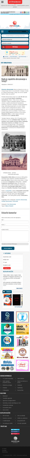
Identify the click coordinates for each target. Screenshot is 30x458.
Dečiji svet (6, 259)
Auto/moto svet (7, 256)
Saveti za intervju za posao (22, 381)
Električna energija (7, 385)
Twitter (14, 429)
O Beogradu (6, 390)
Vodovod (19, 385)
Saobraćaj (19, 387)
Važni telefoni (20, 378)
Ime (2, 219)
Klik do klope (6, 415)
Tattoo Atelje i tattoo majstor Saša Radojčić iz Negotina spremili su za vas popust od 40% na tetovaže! (12, 276)
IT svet (5, 262)
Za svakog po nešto (7, 423)
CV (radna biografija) (8, 378)
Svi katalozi (18, 307)
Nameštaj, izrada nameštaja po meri (12, 403)
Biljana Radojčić (9, 206)
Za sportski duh (21, 420)
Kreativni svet (6, 265)
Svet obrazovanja (22, 56)
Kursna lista (20, 390)
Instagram (14, 434)
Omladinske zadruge (8, 405)
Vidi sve (18, 288)
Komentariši (5, 229)
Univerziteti (15, 201)
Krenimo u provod (7, 418)
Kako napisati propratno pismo (7, 381)
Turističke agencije (7, 398)
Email (3, 224)
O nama (4, 448)
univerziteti (8, 190)
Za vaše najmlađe (21, 423)
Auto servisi (5, 410)
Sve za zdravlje (21, 415)
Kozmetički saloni (7, 407)
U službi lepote (6, 420)
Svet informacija (13, 56)
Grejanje (5, 387)
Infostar (6, 56)
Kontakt (4, 450)
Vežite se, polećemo (22, 418)
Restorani (5, 396)
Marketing (5, 452)
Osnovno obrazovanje (7, 89)
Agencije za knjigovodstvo (9, 400)
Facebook (14, 431)
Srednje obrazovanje (7, 201)
